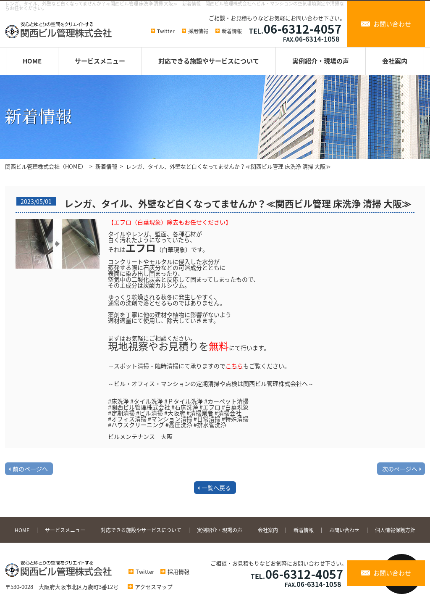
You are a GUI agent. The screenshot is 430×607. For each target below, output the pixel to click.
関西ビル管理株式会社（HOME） (46, 166)
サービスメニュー (100, 61)
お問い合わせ (392, 24)
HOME (32, 61)
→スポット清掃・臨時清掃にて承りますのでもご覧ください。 (199, 366)
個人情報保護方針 (395, 530)
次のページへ (399, 468)
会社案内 (394, 61)
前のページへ (30, 468)
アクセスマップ (148, 587)
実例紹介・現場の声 (320, 61)
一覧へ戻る (216, 487)
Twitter (166, 31)
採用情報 (198, 31)
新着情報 (232, 31)
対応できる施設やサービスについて (208, 61)
